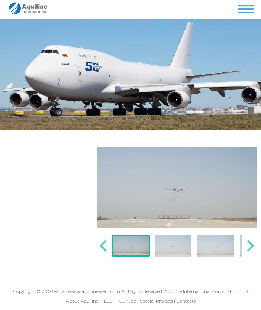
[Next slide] (250, 245)
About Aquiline (82, 301)
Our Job (127, 301)
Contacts (186, 301)
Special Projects (156, 301)
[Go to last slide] (104, 245)
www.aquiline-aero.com (94, 291)
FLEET (108, 301)
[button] (131, 246)
